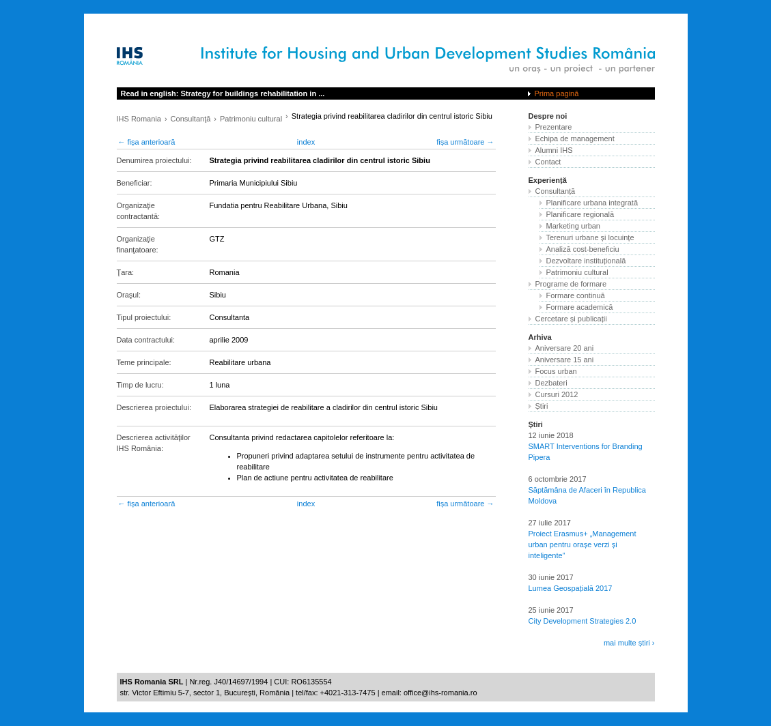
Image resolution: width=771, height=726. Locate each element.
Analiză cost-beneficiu (582, 249)
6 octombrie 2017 (558, 479)
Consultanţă (191, 119)
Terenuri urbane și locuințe (590, 237)
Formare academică (579, 307)
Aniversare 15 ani (564, 359)
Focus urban (556, 371)
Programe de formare (571, 284)
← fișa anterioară (147, 142)
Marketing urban (573, 226)
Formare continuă (575, 295)
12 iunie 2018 (551, 435)
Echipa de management (575, 138)
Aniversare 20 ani (564, 348)
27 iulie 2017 (550, 523)
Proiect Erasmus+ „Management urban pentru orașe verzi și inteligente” (582, 544)
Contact (548, 162)
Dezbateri (551, 383)
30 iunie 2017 (551, 577)
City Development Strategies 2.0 (582, 621)
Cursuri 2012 (556, 394)
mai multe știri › (629, 643)
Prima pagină (557, 93)
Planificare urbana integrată (592, 203)
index (306, 142)
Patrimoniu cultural (251, 119)
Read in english (223, 93)
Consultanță (555, 191)
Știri (541, 406)
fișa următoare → (465, 142)
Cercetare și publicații (571, 319)
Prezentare (553, 127)
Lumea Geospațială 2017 (571, 588)
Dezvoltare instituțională (586, 261)
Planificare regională (580, 214)
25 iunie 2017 (551, 610)
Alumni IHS (554, 150)
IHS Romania (139, 119)
